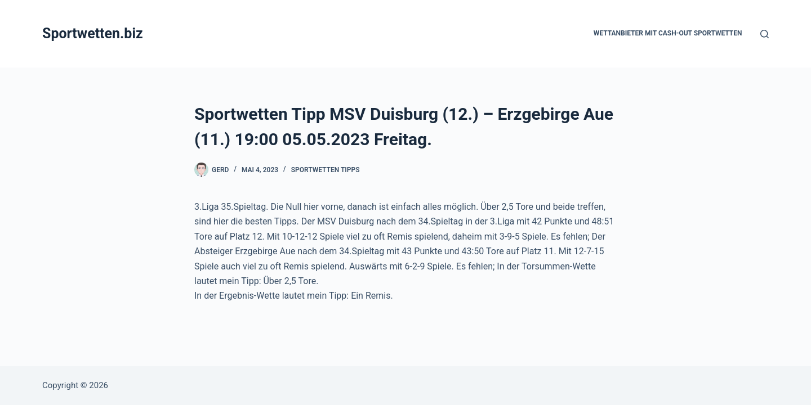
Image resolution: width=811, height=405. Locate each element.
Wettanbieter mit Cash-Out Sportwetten (668, 33)
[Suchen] (764, 34)
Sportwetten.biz (92, 33)
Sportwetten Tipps (325, 170)
